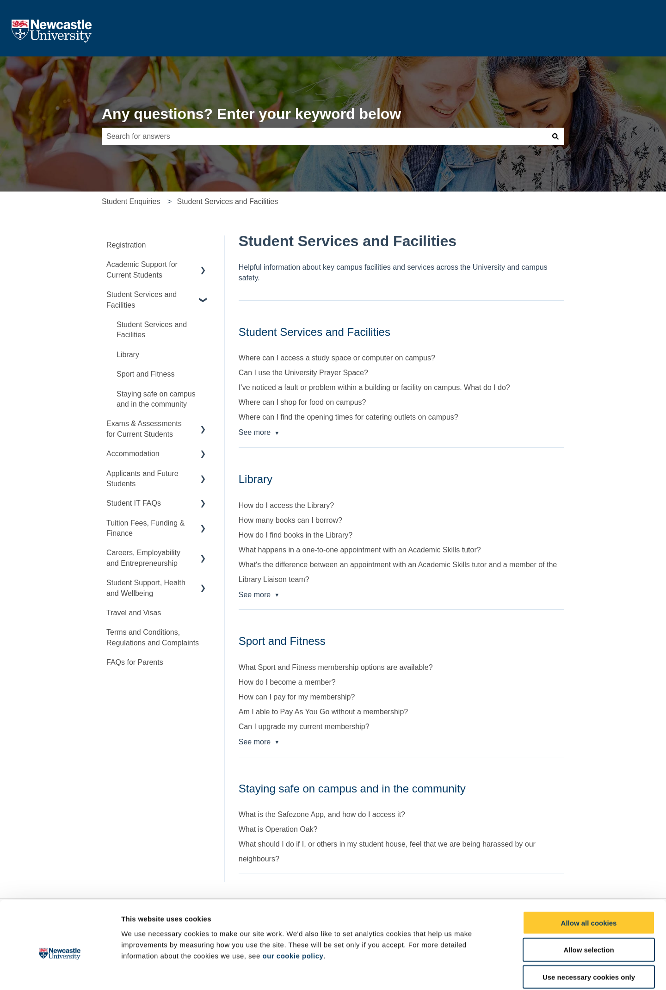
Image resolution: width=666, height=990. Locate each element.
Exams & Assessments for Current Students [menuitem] (144, 429)
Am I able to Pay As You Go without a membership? (323, 712)
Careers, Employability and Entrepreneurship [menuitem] (143, 558)
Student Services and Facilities (227, 201)
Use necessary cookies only (589, 931)
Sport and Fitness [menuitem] (145, 374)
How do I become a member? (287, 682)
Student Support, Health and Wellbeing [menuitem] (145, 588)
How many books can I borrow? (290, 520)
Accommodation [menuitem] (133, 454)
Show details (485, 972)
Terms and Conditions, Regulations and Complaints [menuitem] (152, 637)
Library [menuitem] (128, 355)
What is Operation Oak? (278, 829)
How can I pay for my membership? (297, 697)
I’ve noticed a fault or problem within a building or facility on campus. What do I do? (374, 387)
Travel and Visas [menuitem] (133, 613)
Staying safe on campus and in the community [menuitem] (156, 399)
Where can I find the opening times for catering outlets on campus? (348, 417)
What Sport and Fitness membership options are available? (336, 667)
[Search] (555, 136)
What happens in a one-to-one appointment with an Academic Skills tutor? (360, 550)
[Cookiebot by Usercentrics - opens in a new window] (59, 972)
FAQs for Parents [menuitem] (134, 662)
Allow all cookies (589, 876)
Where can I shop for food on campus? (302, 402)
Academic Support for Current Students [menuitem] (142, 269)
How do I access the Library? (286, 505)
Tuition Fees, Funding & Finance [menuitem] (145, 528)
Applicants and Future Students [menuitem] (142, 479)
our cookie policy (292, 909)
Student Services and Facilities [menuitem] (141, 300)
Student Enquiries (131, 201)
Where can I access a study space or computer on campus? (337, 358)
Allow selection (588, 904)
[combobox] (324, 136)
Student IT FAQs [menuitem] (133, 503)
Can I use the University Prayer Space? (303, 373)
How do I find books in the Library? (295, 535)
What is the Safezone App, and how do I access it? (322, 814)
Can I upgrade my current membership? (304, 726)
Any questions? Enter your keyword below (251, 113)
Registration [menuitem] (126, 245)
